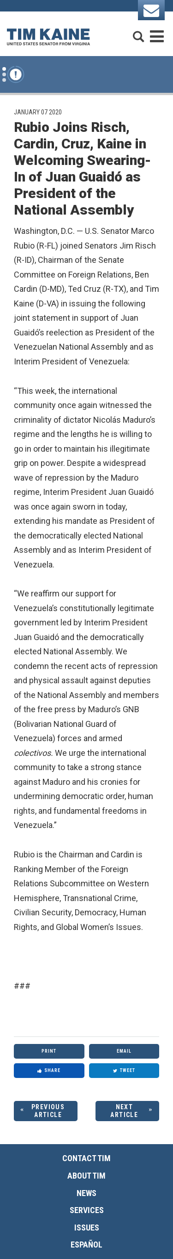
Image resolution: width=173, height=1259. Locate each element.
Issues (86, 1227)
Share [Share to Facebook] (48, 1070)
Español (86, 1244)
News (86, 1193)
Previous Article (48, 1110)
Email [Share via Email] (124, 1051)
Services (87, 1210)
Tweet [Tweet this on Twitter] (124, 1070)
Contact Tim (86, 1158)
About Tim (86, 1175)
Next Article (124, 1110)
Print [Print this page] (49, 1051)
